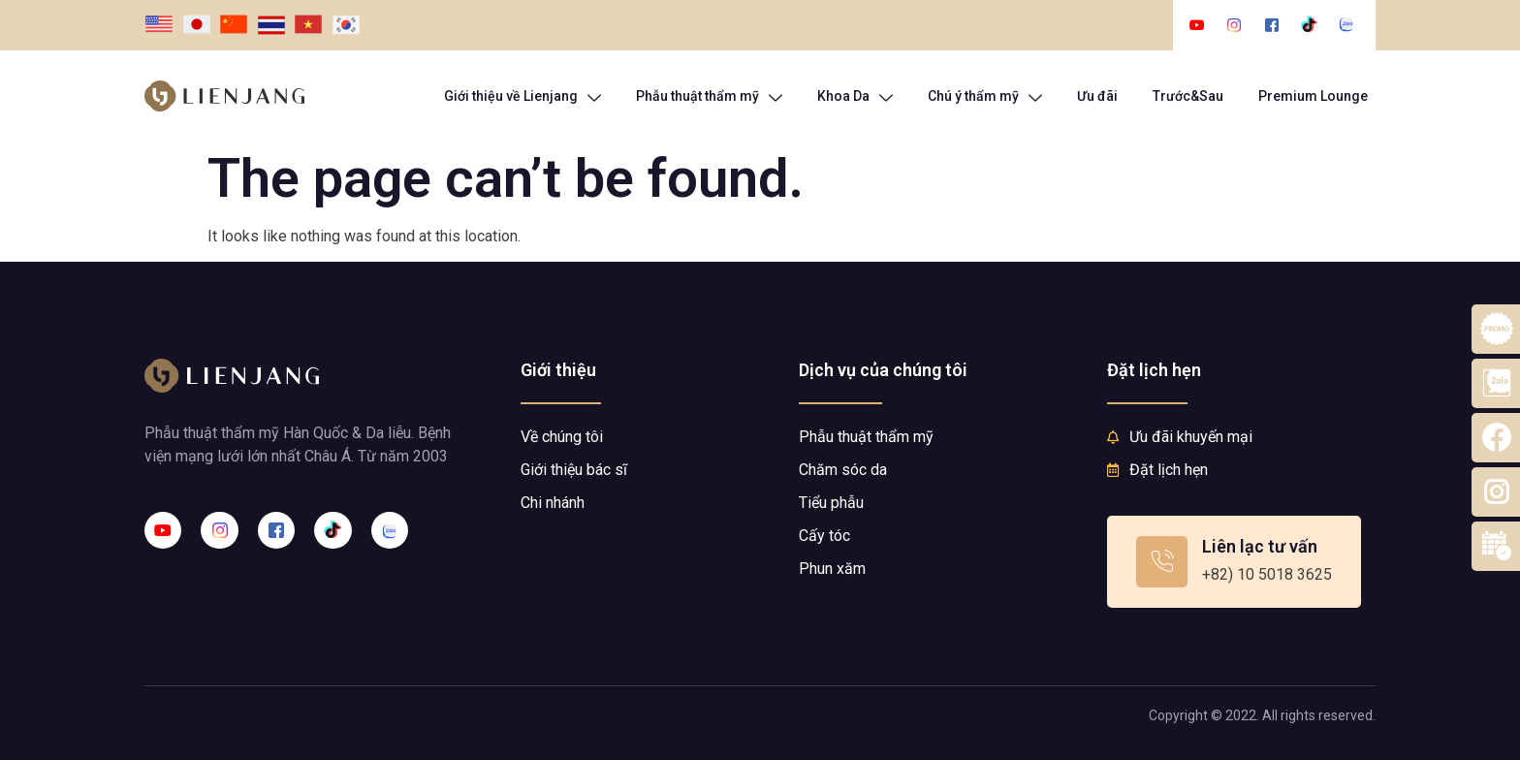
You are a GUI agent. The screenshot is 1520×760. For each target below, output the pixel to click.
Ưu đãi (1097, 96)
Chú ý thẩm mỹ (985, 96)
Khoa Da (855, 96)
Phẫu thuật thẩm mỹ (709, 96)
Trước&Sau (1188, 96)
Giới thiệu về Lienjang (522, 96)
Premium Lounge (1313, 96)
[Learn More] (1234, 562)
